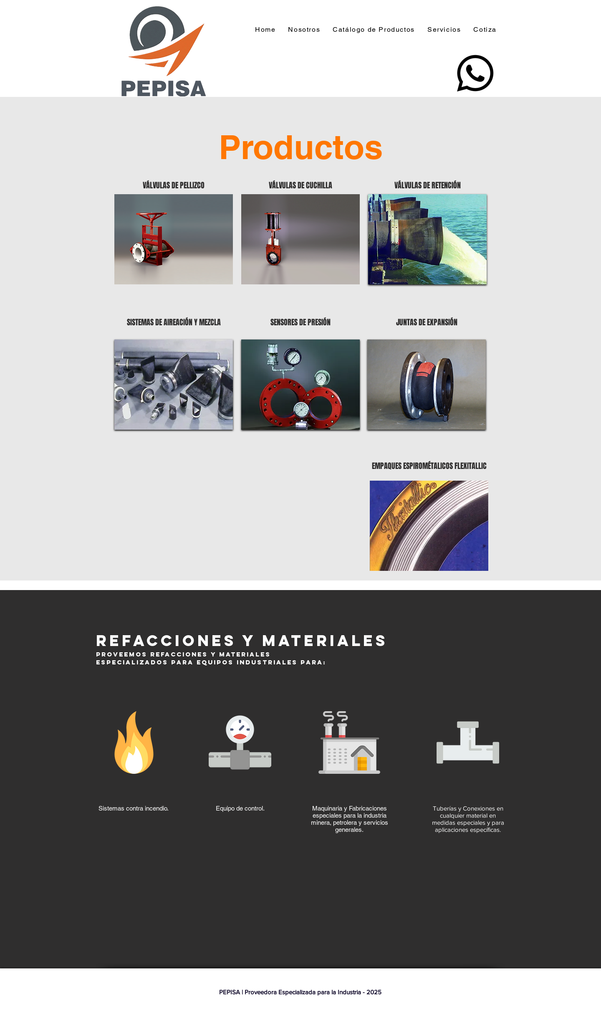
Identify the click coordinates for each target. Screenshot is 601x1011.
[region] (173, 239)
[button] (375, 29)
